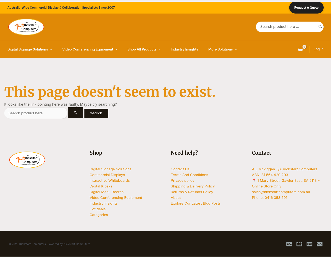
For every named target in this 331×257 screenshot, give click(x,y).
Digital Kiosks (101, 186)
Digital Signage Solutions (29, 49)
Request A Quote (306, 7)
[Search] (320, 27)
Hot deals (98, 209)
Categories (99, 215)
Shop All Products (144, 49)
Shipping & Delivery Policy (193, 186)
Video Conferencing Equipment (89, 49)
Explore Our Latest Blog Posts (196, 203)
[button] (50, 49)
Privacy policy (182, 180)
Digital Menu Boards (107, 192)
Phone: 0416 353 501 (270, 198)
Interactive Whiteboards (110, 180)
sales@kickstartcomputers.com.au (281, 192)
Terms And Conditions (189, 175)
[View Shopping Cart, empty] (300, 49)
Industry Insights (184, 49)
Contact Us (180, 169)
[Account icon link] (319, 49)
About (176, 198)
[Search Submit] (75, 112)
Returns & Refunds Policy (192, 192)
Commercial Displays (107, 175)
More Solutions (222, 49)
